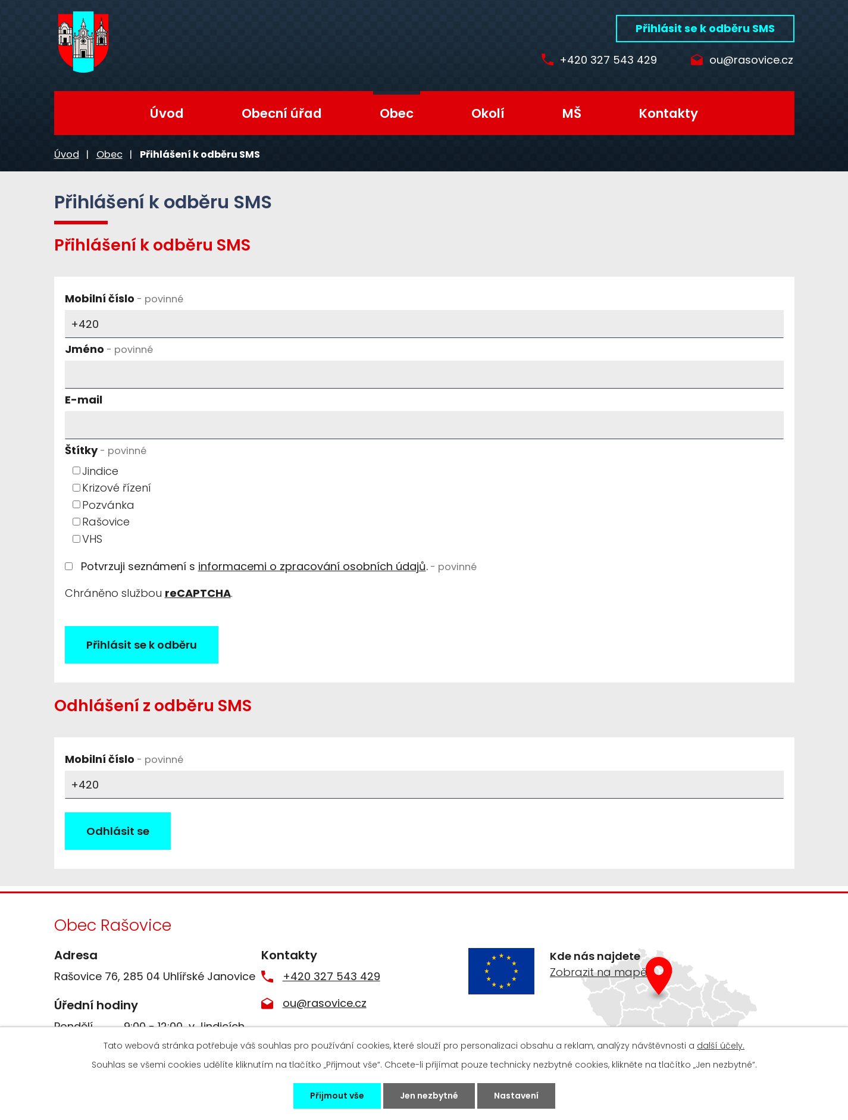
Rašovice (106, 521)
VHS (92, 538)
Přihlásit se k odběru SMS (705, 28)
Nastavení (516, 1096)
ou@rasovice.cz (751, 60)
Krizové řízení (116, 487)
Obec (397, 113)
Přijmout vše (337, 1096)
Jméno (109, 349)
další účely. (720, 1046)
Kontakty (668, 113)
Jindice (100, 470)
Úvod (167, 113)
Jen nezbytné (429, 1096)
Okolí (488, 113)
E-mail (83, 399)
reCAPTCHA (198, 593)
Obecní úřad (282, 113)
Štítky (105, 450)
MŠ (571, 113)
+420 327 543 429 (606, 60)
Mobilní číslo (124, 298)
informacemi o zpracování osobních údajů (312, 566)
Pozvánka (108, 504)
